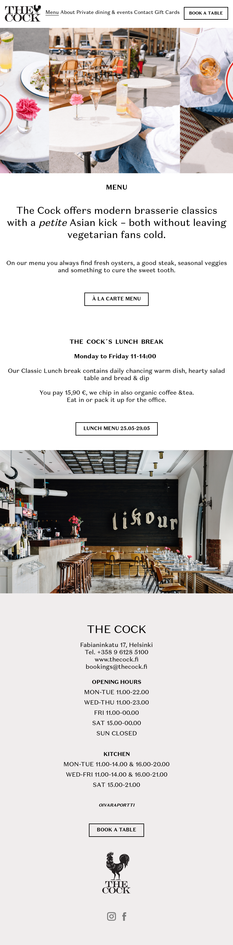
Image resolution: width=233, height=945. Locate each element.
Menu (52, 12)
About (67, 12)
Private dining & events (104, 12)
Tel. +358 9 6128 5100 (116, 653)
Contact (143, 12)
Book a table (206, 13)
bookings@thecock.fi (116, 667)
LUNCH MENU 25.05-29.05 (116, 428)
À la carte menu (116, 299)
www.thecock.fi (117, 660)
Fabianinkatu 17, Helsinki (116, 645)
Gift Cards (167, 12)
